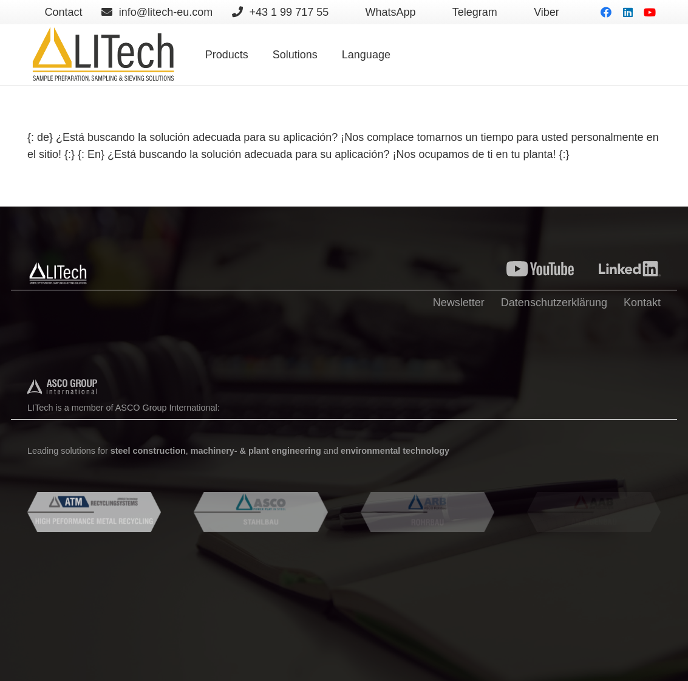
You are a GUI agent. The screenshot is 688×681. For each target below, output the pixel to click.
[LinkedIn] (628, 12)
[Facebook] (606, 12)
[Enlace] (102, 54)
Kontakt (642, 302)
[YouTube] (650, 12)
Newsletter (459, 302)
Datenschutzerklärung (554, 302)
